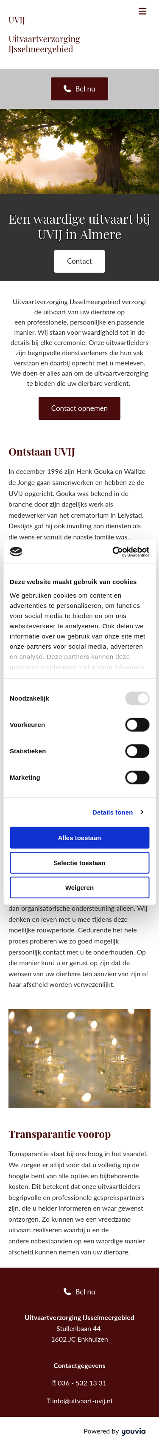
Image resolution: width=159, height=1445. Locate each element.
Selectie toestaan (79, 862)
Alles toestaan (79, 837)
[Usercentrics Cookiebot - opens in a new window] (113, 551)
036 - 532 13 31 (82, 1383)
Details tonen (112, 811)
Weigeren (79, 887)
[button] (79, 88)
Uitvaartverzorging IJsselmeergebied (44, 43)
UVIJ (16, 20)
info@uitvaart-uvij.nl (82, 1401)
